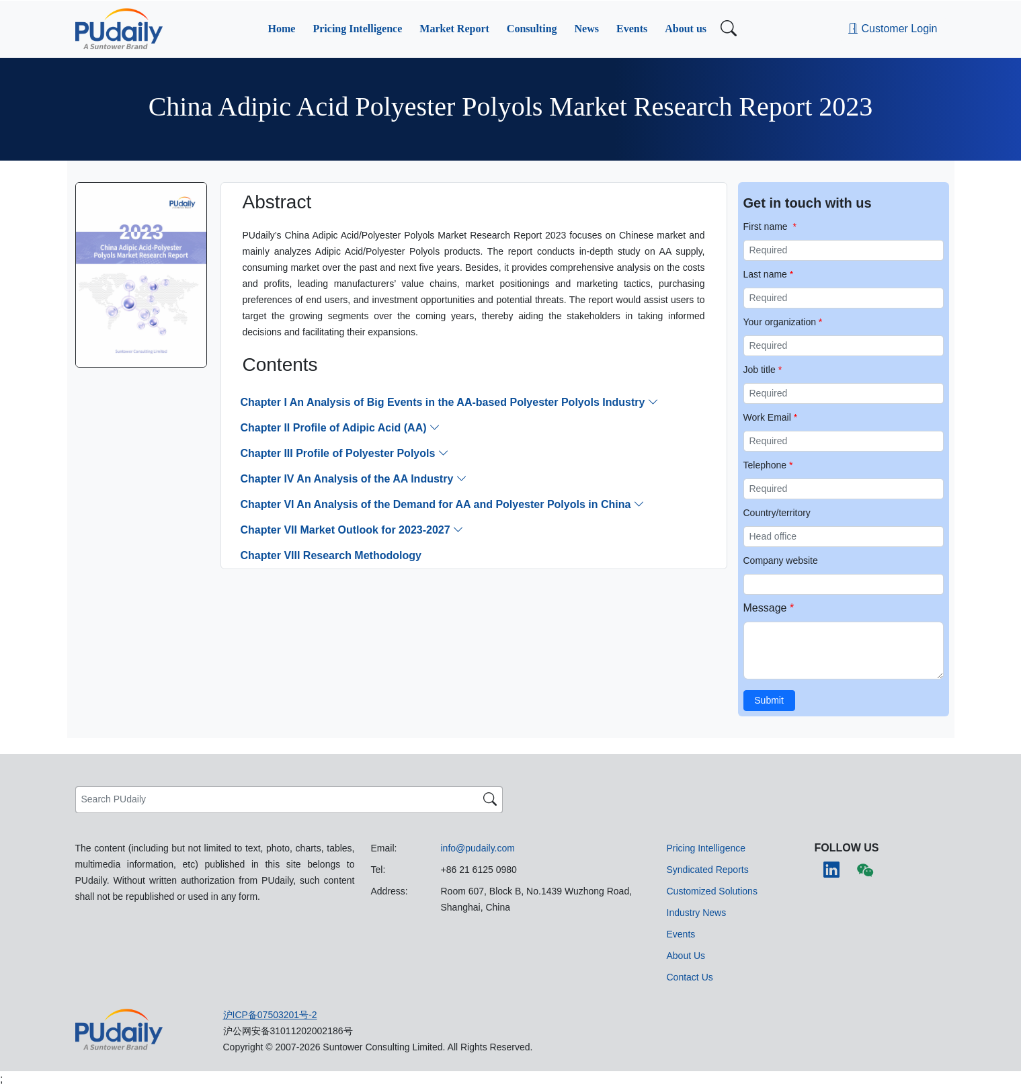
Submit (769, 700)
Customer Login (892, 28)
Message (768, 608)
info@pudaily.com (478, 848)
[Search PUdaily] (277, 799)
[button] (281, 29)
